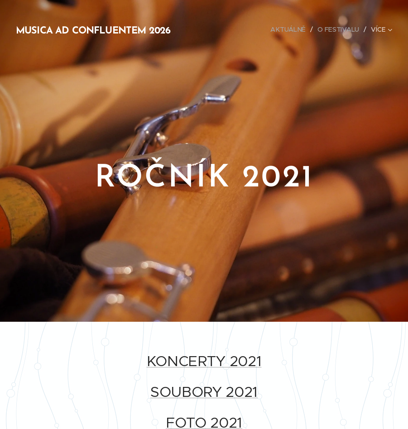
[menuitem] (290, 29)
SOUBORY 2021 (204, 392)
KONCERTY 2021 (204, 361)
